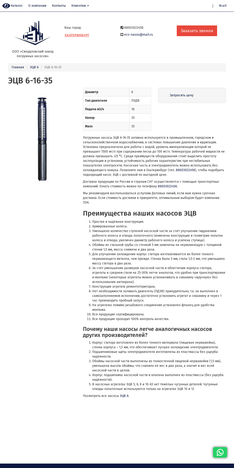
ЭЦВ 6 (34, 67)
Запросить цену (181, 95)
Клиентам (80, 6)
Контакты (59, 6)
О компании (37, 6)
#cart (223, 6)
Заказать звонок (197, 30)
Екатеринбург (77, 35)
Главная (18, 67)
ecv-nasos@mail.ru (138, 35)
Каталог (17, 6)
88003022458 (185, 170)
